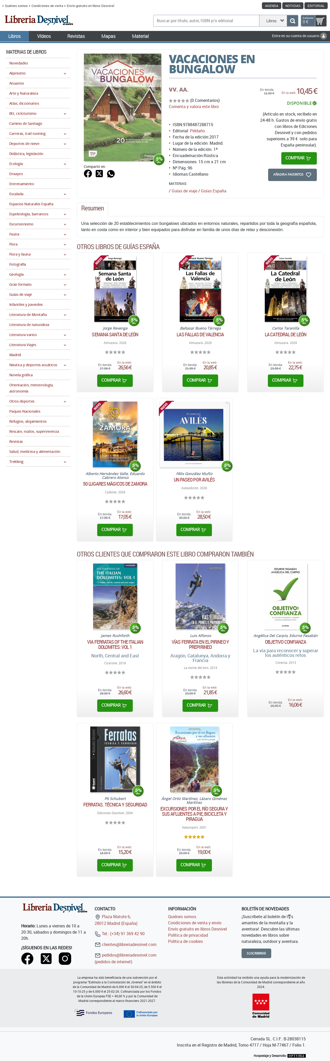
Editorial (316, 5)
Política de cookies (185, 941)
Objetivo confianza (285, 641)
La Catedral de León (285, 334)
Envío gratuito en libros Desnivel (90, 5)
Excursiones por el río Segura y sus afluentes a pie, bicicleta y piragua (194, 814)
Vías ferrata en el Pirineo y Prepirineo (200, 644)
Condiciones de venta (47, 5)
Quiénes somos (16, 5)
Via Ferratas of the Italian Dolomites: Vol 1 (115, 644)
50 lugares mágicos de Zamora (115, 483)
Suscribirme (256, 953)
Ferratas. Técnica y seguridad (115, 804)
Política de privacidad (188, 935)
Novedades (18, 63)
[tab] (92, 209)
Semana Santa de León (115, 334)
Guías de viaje (184, 191)
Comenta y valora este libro (194, 106)
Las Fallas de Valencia (200, 334)
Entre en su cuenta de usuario (299, 35)
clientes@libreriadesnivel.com (125, 944)
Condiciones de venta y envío (194, 923)
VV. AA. (178, 89)
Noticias (292, 5)
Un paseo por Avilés (194, 479)
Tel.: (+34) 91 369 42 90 (120, 933)
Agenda (271, 5)
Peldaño (197, 131)
